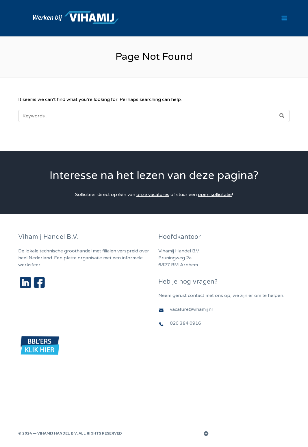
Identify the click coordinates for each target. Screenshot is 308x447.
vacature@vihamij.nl (191, 309)
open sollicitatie (215, 194)
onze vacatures (152, 194)
